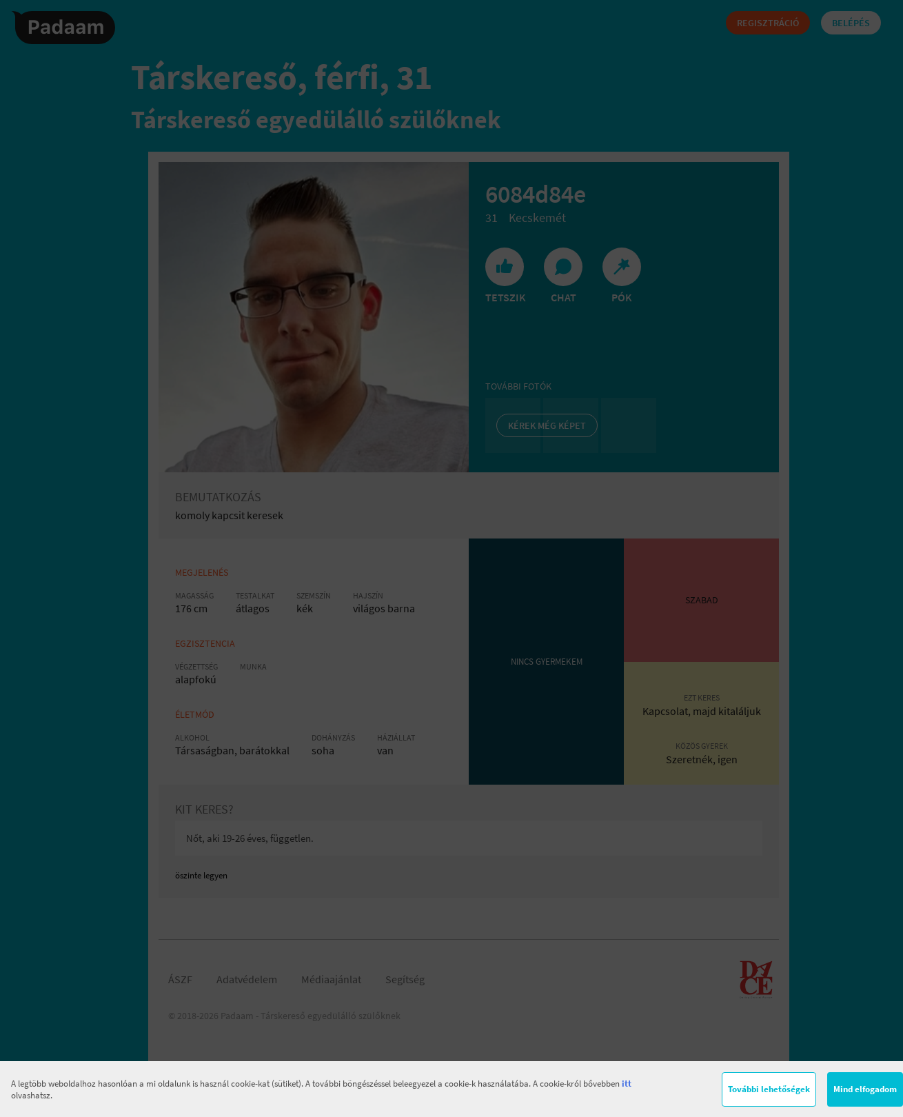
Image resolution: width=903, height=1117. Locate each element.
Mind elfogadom (865, 1089)
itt (626, 1083)
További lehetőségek (769, 1089)
